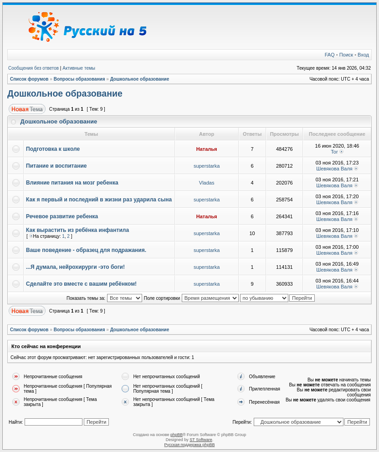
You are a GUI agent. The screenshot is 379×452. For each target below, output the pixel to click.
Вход (363, 54)
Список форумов (29, 79)
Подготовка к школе (53, 149)
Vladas (207, 182)
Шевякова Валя (334, 168)
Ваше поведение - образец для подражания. (86, 250)
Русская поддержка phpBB (189, 444)
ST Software (201, 439)
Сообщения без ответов (33, 68)
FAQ (330, 54)
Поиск (346, 54)
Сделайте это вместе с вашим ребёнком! (81, 284)
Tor (334, 151)
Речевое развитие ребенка (62, 216)
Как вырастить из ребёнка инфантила (77, 230)
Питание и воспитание (56, 166)
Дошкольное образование (139, 79)
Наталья (206, 149)
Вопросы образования (79, 79)
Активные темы (78, 68)
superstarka (207, 166)
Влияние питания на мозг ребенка (72, 183)
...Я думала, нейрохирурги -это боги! (75, 267)
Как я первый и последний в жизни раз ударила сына (99, 199)
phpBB (176, 434)
